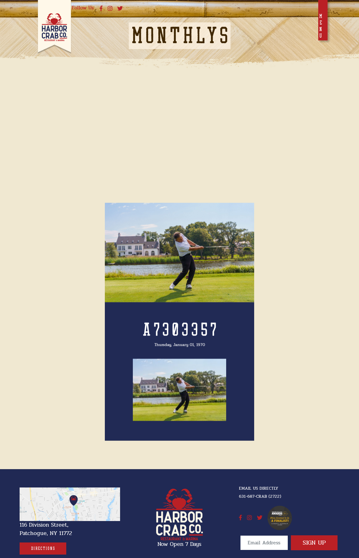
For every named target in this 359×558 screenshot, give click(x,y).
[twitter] (120, 9)
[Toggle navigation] (323, 20)
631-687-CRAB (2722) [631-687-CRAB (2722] (260, 496)
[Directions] (43, 548)
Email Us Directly (258, 488)
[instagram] (110, 9)
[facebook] (101, 9)
